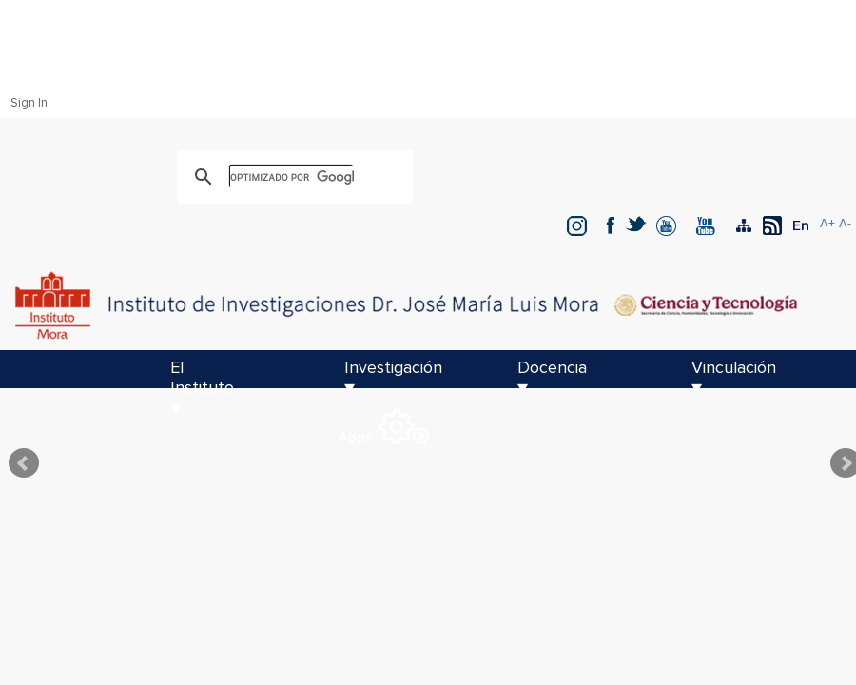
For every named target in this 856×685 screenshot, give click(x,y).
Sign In (29, 103)
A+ (827, 224)
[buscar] (292, 177)
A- (845, 224)
